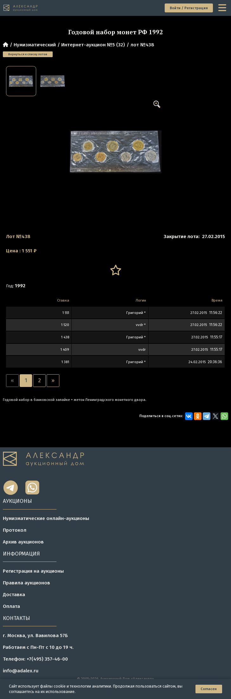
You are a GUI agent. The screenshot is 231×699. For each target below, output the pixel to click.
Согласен (209, 689)
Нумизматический (35, 45)
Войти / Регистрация (189, 8)
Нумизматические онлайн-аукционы (46, 518)
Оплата (11, 606)
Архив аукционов (23, 542)
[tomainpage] (20, 8)
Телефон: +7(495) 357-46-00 (35, 659)
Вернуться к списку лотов (27, 54)
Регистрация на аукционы (33, 571)
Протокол (14, 530)
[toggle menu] (222, 8)
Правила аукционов (26, 583)
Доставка (14, 594)
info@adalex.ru (20, 671)
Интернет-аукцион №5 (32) (93, 45)
